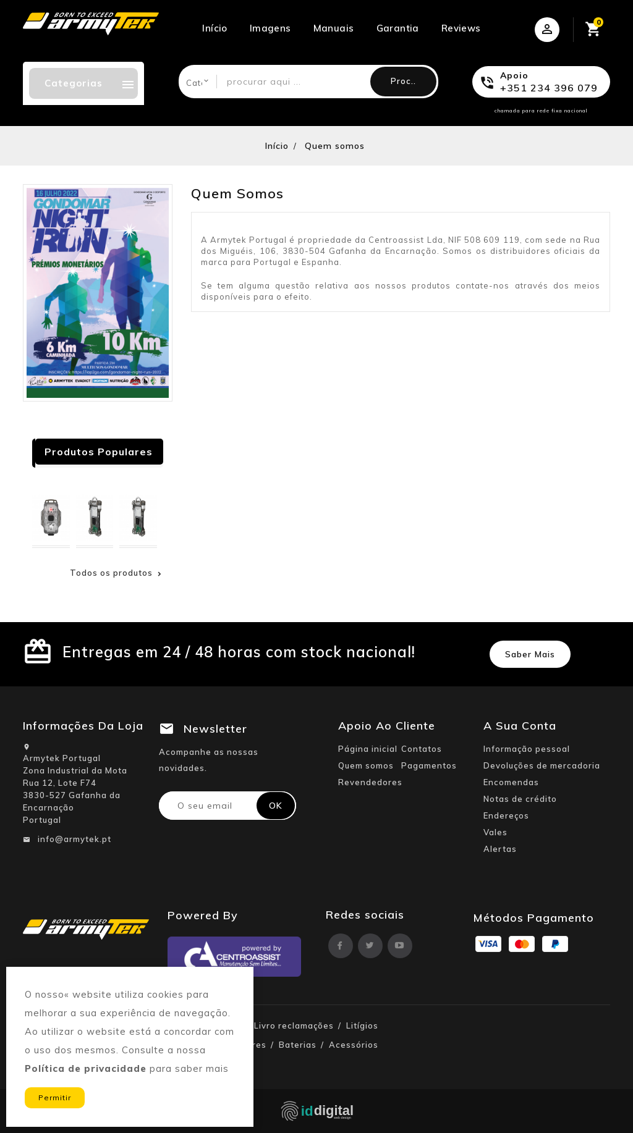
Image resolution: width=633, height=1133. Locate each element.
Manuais (333, 28)
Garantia (397, 28)
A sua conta (519, 725)
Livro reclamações (294, 1025)
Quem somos (366, 765)
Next (149, 454)
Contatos (421, 749)
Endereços (506, 815)
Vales (495, 832)
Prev (131, 454)
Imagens (270, 28)
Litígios (362, 1025)
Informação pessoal (526, 749)
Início (214, 28)
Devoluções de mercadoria (541, 765)
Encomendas (511, 782)
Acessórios (353, 1045)
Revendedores (370, 782)
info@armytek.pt (74, 839)
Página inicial (367, 749)
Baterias (297, 1045)
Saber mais (530, 654)
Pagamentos (429, 765)
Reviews (461, 28)
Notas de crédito (520, 799)
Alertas (500, 849)
